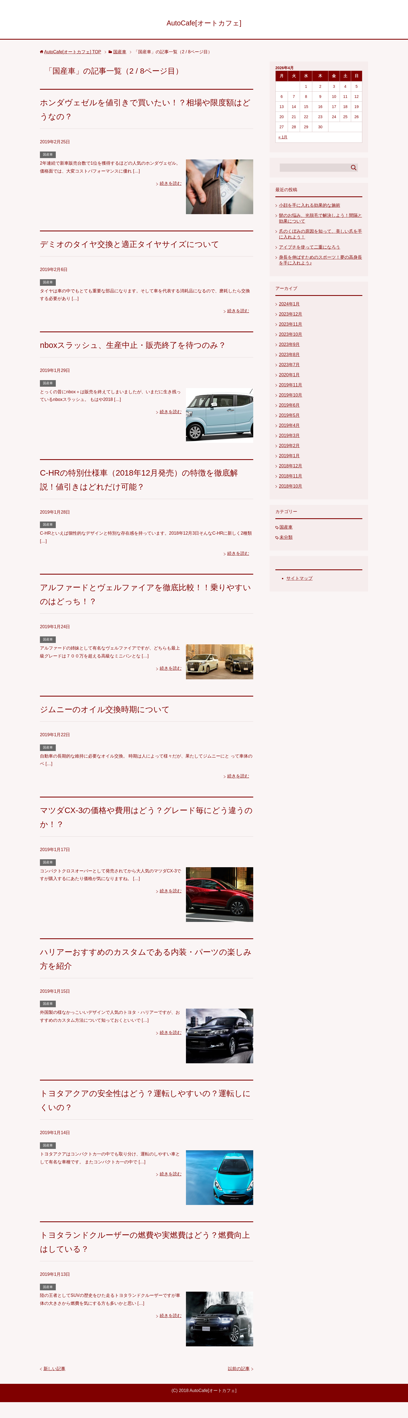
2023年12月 (290, 316)
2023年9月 (289, 346)
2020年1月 (289, 376)
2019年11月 (290, 387)
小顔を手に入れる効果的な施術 (309, 207)
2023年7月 (289, 366)
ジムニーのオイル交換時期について (116, 725)
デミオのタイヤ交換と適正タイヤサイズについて (144, 245)
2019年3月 (289, 437)
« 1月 (282, 139)
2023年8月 (289, 356)
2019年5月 (289, 417)
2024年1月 (289, 306)
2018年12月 (290, 467)
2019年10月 (290, 397)
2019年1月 (289, 457)
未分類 (286, 539)
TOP (72, 53)
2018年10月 (290, 488)
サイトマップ (299, 580)
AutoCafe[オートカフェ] (203, 22)
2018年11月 (290, 478)
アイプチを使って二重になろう (309, 249)
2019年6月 (289, 407)
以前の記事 (239, 1384)
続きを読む (171, 185)
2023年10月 (290, 336)
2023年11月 (290, 326)
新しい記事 (54, 1384)
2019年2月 (289, 447)
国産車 (48, 156)
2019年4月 (289, 427)
